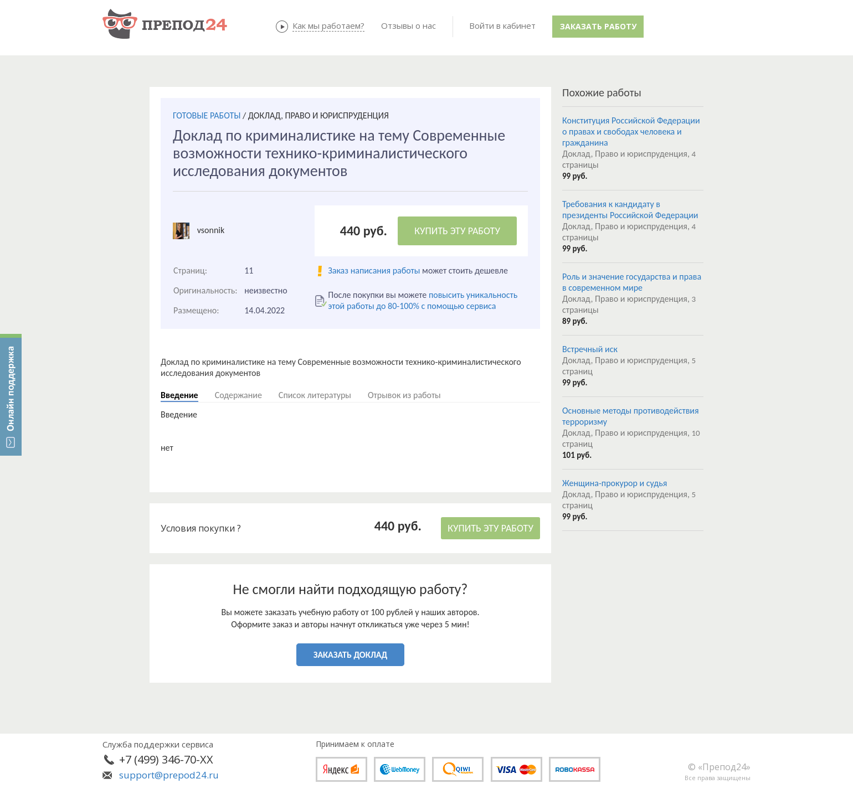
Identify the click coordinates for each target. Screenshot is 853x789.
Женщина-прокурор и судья (614, 483)
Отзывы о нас (408, 25)
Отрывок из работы (404, 395)
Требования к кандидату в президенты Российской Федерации (630, 209)
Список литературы (315, 395)
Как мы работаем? (328, 25)
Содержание (238, 395)
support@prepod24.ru (169, 775)
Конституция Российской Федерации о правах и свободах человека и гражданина (631, 131)
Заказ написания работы (374, 270)
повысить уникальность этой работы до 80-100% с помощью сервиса (422, 300)
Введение (179, 395)
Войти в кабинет (502, 25)
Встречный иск (590, 349)
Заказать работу (598, 26)
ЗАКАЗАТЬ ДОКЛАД (350, 654)
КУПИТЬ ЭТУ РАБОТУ (457, 231)
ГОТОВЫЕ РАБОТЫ (206, 115)
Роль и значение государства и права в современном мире (631, 282)
